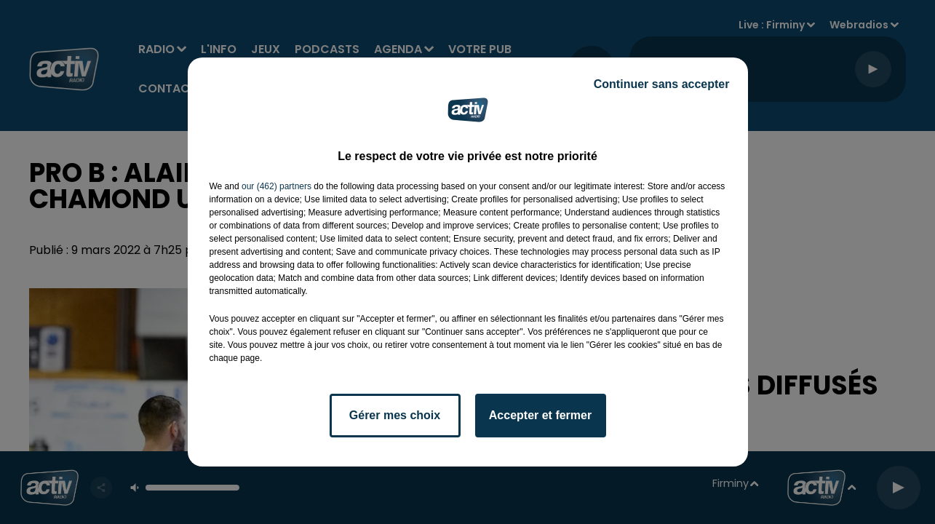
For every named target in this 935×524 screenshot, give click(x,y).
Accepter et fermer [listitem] (540, 415)
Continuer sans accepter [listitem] (662, 84)
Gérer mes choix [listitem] (394, 415)
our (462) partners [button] (276, 186)
